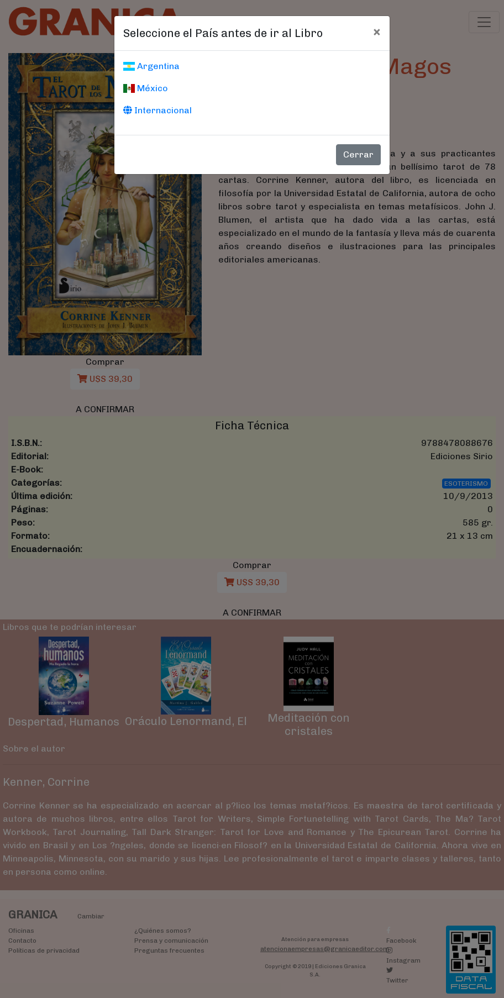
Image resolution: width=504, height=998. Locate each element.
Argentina (151, 66)
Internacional (157, 110)
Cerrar (358, 154)
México (145, 88)
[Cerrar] (377, 31)
